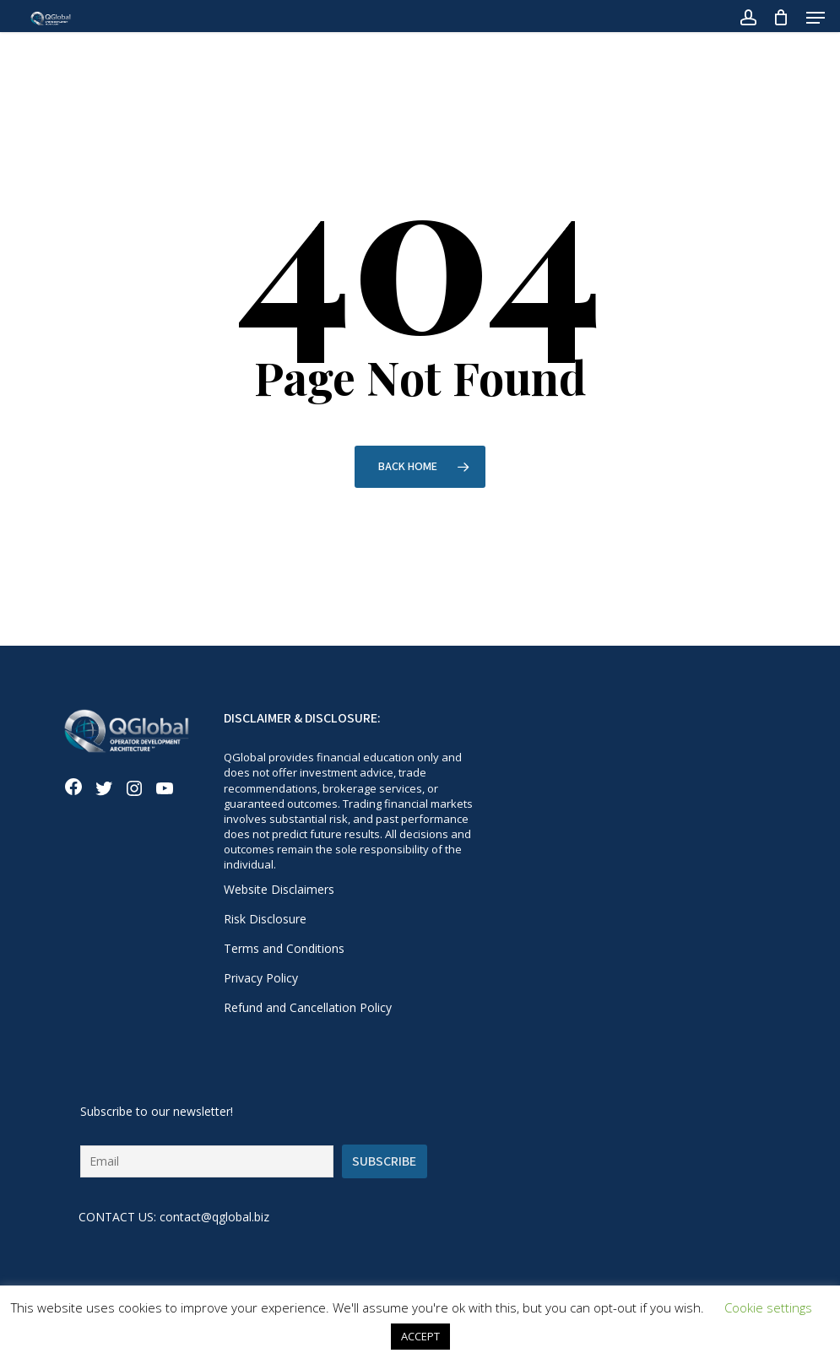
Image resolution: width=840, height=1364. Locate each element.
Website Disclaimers (279, 889)
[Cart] (781, 18)
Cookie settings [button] (768, 1307)
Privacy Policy (261, 978)
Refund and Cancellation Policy (308, 1007)
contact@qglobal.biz (214, 1217)
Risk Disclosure (265, 919)
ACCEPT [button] (420, 1336)
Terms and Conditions (284, 948)
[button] (815, 17)
